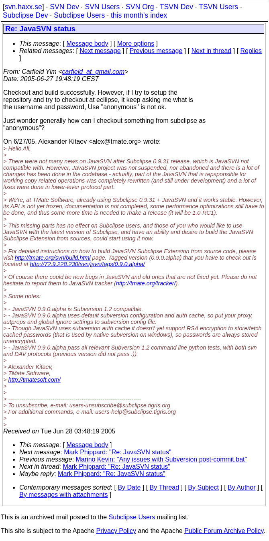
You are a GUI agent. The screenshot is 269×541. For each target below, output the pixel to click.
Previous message (156, 50)
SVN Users (102, 7)
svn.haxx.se (23, 7)
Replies (251, 50)
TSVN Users (218, 7)
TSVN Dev (176, 7)
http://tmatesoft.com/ (34, 379)
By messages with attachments (63, 494)
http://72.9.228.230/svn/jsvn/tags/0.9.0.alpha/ (87, 264)
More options (136, 43)
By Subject (203, 487)
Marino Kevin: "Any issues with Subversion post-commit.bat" (161, 459)
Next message (99, 50)
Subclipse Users (79, 15)
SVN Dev (64, 7)
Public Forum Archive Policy (223, 530)
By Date (129, 487)
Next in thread (212, 50)
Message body (87, 43)
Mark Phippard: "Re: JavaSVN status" (117, 452)
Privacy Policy (116, 530)
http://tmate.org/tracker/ (146, 283)
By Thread (164, 487)
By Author (241, 487)
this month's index (139, 15)
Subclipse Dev (25, 15)
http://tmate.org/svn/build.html (53, 257)
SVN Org (140, 7)
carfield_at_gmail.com (93, 71)
